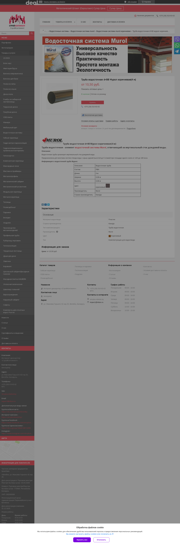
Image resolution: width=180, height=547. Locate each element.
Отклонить (101, 540)
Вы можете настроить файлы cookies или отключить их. (89, 534)
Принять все (82, 540)
